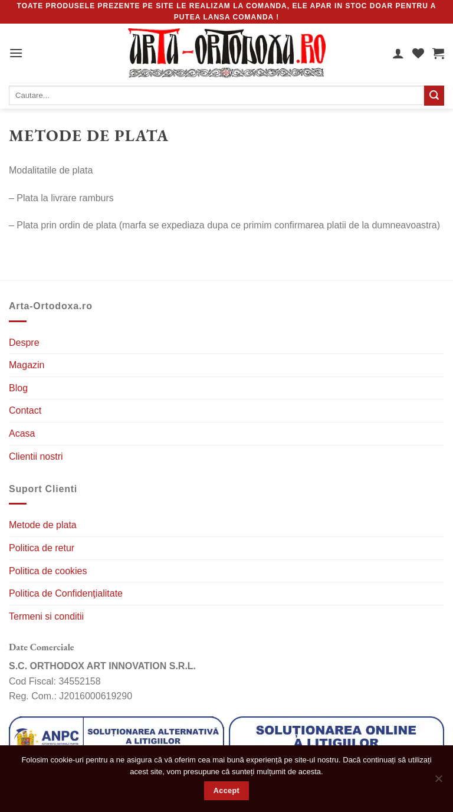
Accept (226, 791)
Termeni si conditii (46, 616)
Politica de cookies (48, 571)
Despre (24, 343)
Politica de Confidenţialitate (66, 593)
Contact (25, 410)
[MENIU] (16, 52)
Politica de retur (41, 548)
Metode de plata (43, 525)
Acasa (22, 433)
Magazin (26, 365)
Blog (18, 388)
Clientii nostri (36, 456)
